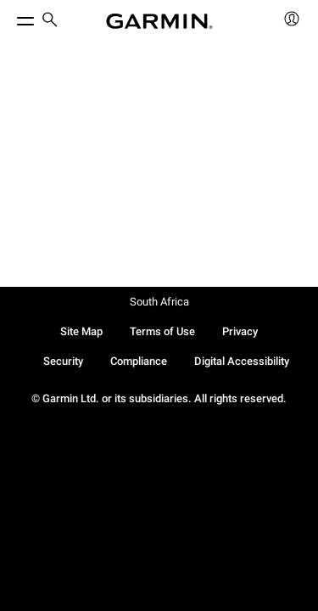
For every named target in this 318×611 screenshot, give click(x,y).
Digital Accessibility (241, 361)
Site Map (81, 331)
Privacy (240, 331)
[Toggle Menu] (10, 17)
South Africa (159, 301)
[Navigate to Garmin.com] (159, 21)
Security (63, 361)
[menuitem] (50, 21)
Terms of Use (162, 331)
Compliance (138, 361)
